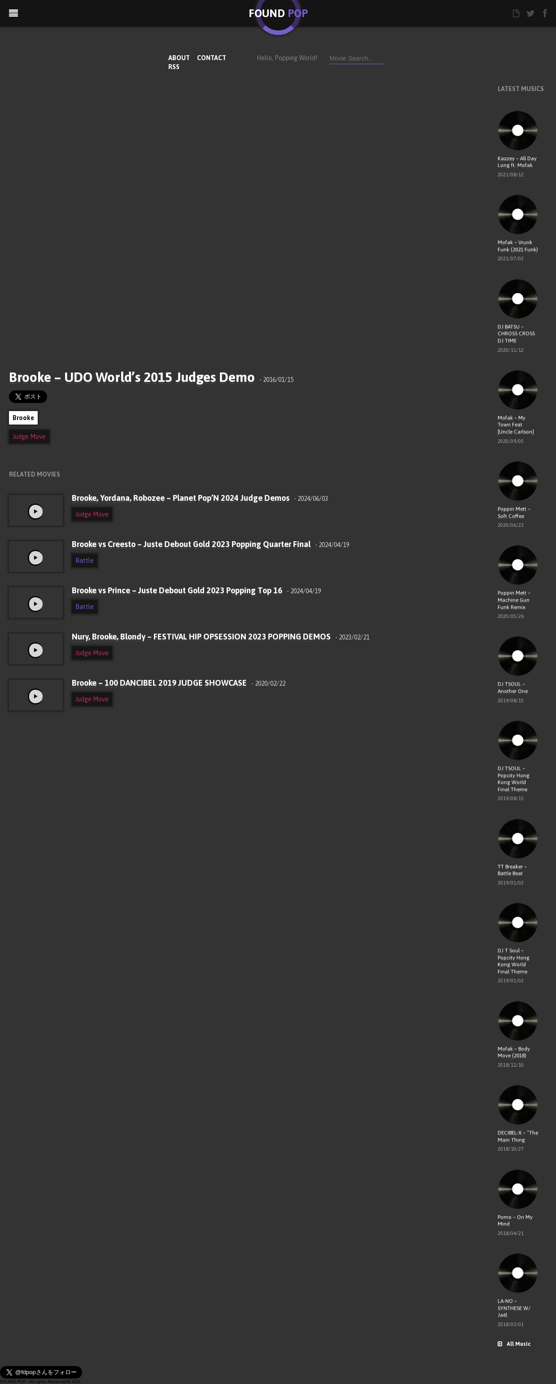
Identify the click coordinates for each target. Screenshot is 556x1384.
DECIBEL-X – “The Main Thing (518, 1136)
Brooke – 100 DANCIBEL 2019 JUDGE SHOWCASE (178, 683)
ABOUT (179, 57)
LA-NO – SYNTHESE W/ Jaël (514, 1308)
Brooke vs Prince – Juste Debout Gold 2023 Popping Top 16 (196, 590)
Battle (84, 560)
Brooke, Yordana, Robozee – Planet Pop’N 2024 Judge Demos (200, 498)
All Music (514, 1344)
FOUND (278, 13)
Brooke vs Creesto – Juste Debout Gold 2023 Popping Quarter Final (210, 544)
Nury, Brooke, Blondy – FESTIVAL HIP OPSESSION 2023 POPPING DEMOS (220, 636)
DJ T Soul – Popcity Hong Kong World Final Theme (514, 961)
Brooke (23, 417)
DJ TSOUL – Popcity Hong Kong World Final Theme (514, 779)
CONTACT (211, 57)
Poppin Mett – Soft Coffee (514, 512)
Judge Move (29, 436)
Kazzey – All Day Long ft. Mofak (517, 162)
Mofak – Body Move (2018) (514, 1052)
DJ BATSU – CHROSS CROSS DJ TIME (516, 334)
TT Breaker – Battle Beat (512, 870)
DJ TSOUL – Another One (513, 687)
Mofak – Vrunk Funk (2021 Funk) (518, 246)
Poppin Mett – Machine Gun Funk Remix (514, 600)
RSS (173, 66)
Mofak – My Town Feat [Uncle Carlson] (516, 425)
